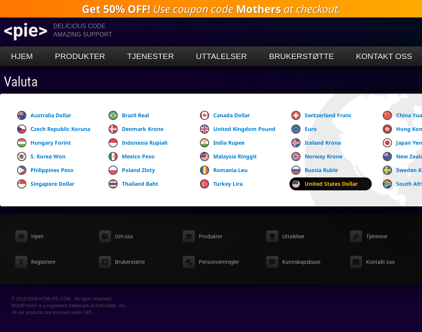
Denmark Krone (136, 129)
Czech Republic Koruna (53, 129)
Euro (304, 129)
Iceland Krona (316, 142)
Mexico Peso (132, 156)
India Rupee (222, 142)
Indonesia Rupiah (138, 142)
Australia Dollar (44, 115)
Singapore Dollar (45, 183)
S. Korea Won (41, 156)
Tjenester (150, 56)
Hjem (22, 56)
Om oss (124, 236)
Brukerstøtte (301, 56)
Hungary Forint (44, 142)
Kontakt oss (380, 262)
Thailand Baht (133, 183)
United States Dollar (324, 183)
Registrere (43, 262)
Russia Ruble (314, 170)
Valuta (21, 82)
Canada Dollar (225, 115)
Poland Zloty (132, 170)
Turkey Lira (221, 183)
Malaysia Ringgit (228, 156)
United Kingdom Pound (237, 129)
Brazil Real (129, 115)
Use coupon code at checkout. (211, 9)
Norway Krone (316, 156)
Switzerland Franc (321, 115)
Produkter (80, 56)
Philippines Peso (45, 170)
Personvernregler (219, 262)
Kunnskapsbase (301, 262)
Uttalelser (221, 56)
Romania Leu (224, 170)
